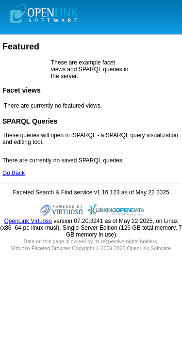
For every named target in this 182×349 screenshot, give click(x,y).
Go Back (13, 173)
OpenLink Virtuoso (28, 221)
